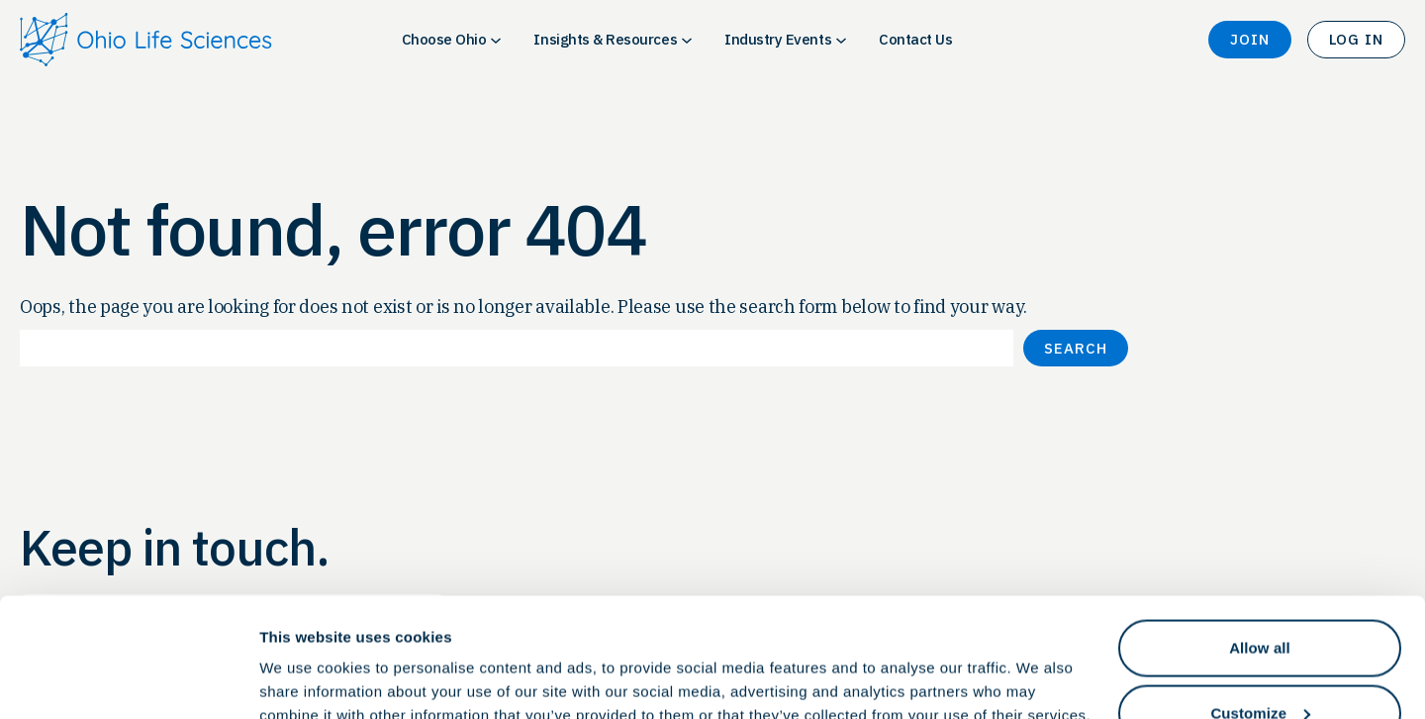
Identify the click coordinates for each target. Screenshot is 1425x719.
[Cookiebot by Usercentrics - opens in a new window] (128, 680)
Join (1250, 39)
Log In (1356, 39)
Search (1075, 348)
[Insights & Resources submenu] (687, 40)
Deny (1259, 666)
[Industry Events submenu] (841, 40)
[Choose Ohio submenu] (496, 40)
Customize (1260, 601)
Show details (305, 658)
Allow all (1259, 536)
